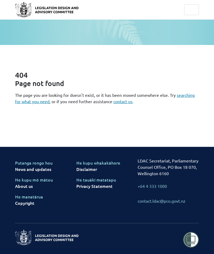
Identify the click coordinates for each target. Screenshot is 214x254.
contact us (122, 101)
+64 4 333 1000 (152, 186)
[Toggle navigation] (191, 9)
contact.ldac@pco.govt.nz (161, 200)
